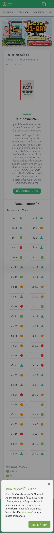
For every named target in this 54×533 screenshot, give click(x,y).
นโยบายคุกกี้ (28, 512)
